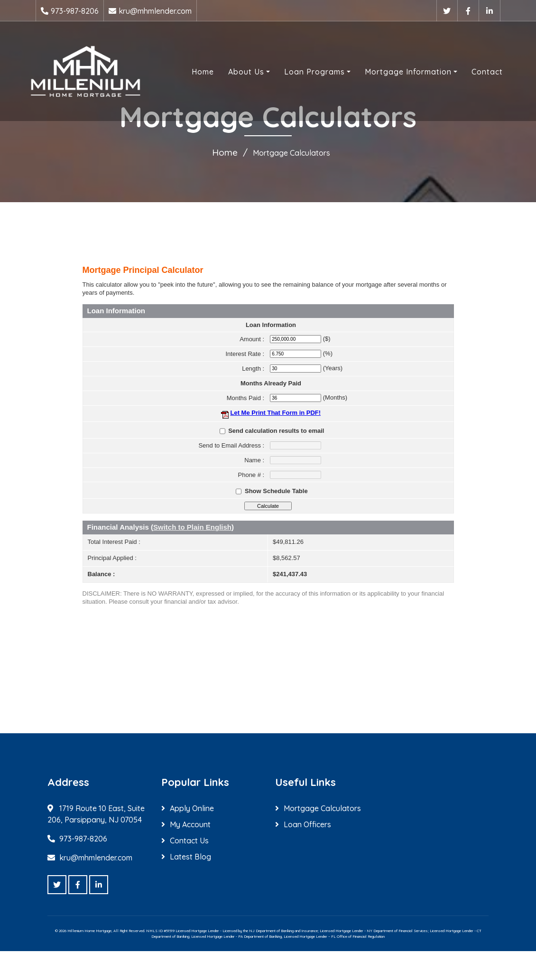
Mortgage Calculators (322, 810)
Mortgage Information (398, 72)
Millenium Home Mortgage (89, 932)
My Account (190, 826)
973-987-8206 (75, 11)
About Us (237, 72)
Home (193, 72)
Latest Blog (190, 858)
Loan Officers (307, 826)
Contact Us (189, 842)
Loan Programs (305, 72)
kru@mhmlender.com (155, 11)
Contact (477, 72)
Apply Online (192, 810)
